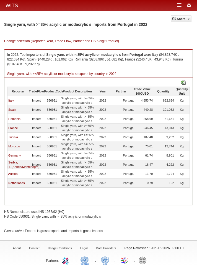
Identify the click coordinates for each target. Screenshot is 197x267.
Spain (12, 109)
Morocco (14, 146)
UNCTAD (85, 260)
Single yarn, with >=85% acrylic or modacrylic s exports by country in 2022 (61, 74)
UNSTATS (105, 260)
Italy (11, 100)
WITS (12, 5)
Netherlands (16, 183)
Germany (14, 155)
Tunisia (13, 137)
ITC (66, 260)
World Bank (143, 260)
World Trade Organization (124, 260)
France (13, 128)
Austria (12, 173)
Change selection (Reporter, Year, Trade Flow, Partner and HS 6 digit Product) (61, 41)
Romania (14, 118)
